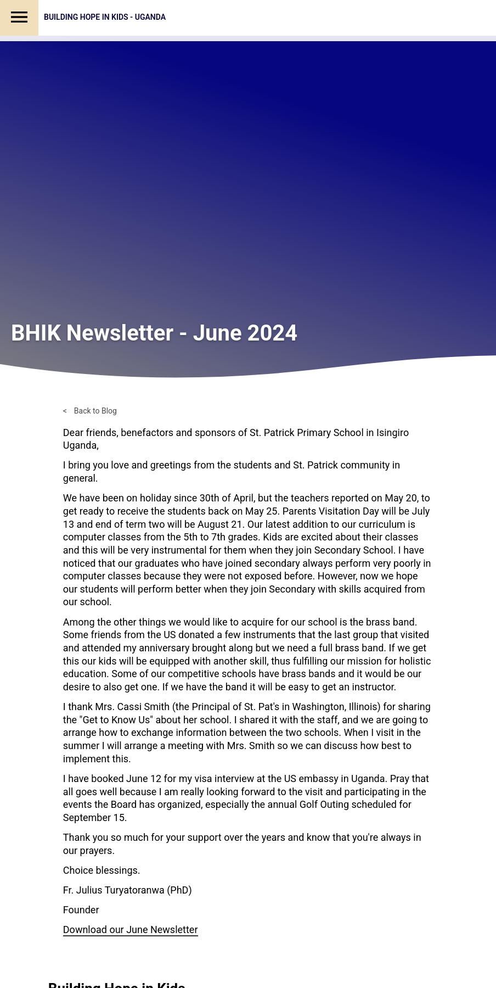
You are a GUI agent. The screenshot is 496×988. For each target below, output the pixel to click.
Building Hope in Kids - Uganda (105, 17)
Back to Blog (95, 410)
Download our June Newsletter (130, 929)
